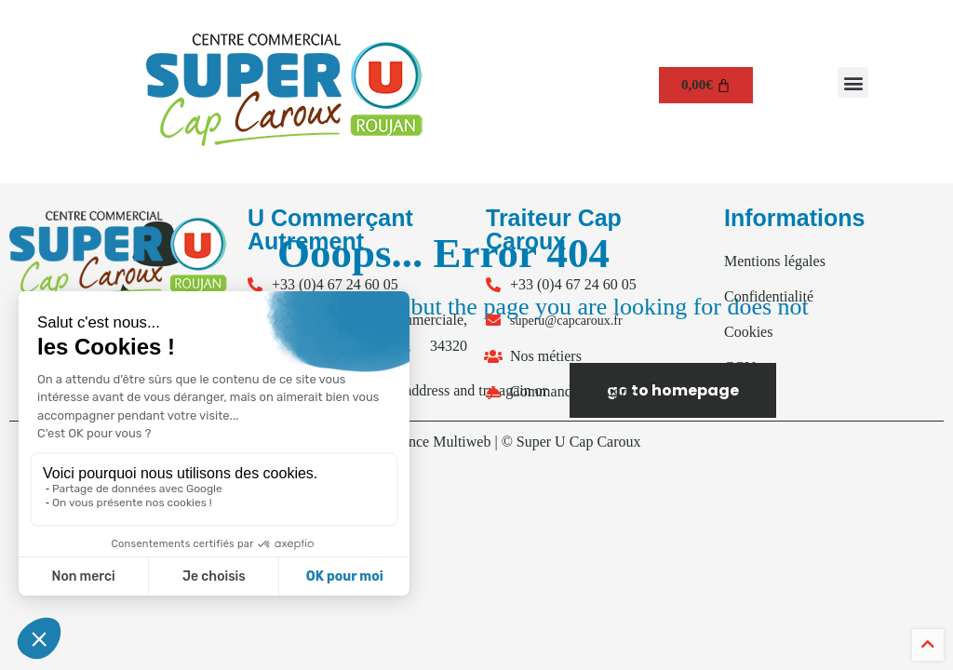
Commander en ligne (572, 391)
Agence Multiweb (436, 441)
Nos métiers (546, 356)
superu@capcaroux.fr (566, 321)
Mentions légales (774, 261)
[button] (853, 82)
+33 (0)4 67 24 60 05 (335, 284)
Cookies (748, 332)
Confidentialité (768, 296)
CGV (740, 367)
